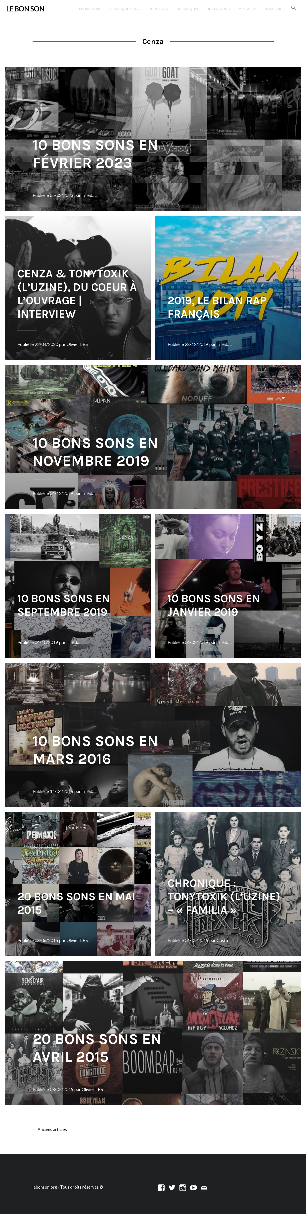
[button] (293, 8)
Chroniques (188, 9)
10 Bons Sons (89, 9)
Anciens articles (50, 1130)
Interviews (219, 9)
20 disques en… (125, 9)
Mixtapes (247, 9)
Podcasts (158, 9)
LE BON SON (25, 8)
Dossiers (274, 9)
